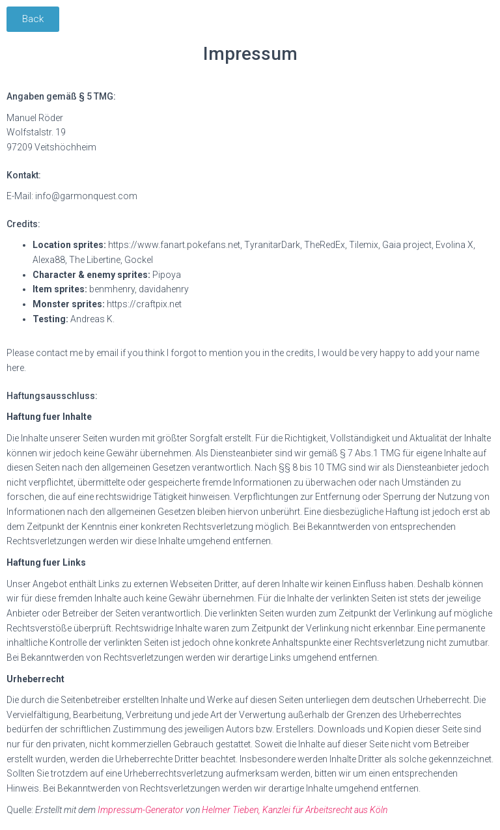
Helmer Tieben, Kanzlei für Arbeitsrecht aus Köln (294, 810)
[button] (33, 19)
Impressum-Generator (141, 810)
